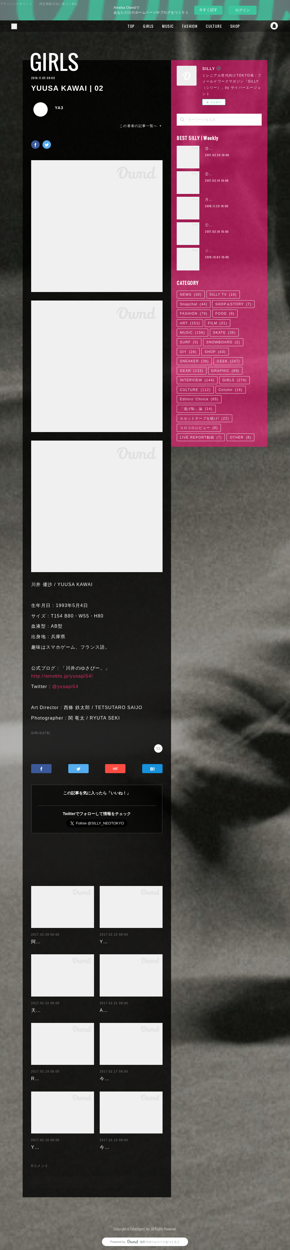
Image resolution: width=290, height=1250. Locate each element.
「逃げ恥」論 (196, 409)
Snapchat (274, 26)
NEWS (191, 295)
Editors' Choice (199, 399)
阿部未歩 (41, 937)
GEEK (228, 361)
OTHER (240, 437)
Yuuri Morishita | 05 (123, 937)
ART (190, 323)
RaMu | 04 (43, 1074)
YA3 (59, 107)
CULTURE (209, 26)
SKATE (224, 333)
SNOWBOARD (223, 342)
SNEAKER (194, 361)
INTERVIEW (197, 380)
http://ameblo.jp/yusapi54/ (62, 676)
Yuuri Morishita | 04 (54, 1142)
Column (231, 390)
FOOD (225, 314)
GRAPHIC (225, 371)
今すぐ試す (208, 10)
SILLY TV (223, 295)
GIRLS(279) (40, 733)
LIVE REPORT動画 (201, 437)
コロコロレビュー (199, 428)
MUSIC (163, 26)
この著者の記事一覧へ (141, 126)
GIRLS (143, 26)
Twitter (263, 26)
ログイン (242, 10)
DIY (188, 352)
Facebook (252, 26)
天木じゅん (43, 1005)
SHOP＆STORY (233, 304)
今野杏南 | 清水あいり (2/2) (131, 1074)
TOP (126, 26)
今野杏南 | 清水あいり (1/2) (131, 1142)
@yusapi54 (65, 686)
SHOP (230, 26)
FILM (217, 323)
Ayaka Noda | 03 (119, 1005)
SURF (189, 342)
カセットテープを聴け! (204, 418)
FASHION (184, 26)
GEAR (191, 371)
